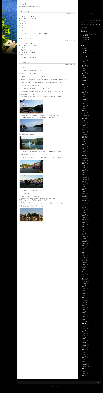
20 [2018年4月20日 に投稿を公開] (93, 22)
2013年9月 (84, 285)
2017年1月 (84, 215)
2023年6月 (84, 87)
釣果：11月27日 (85, 41)
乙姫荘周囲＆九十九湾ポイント (88, 50)
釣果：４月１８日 (25, 11)
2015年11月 (84, 240)
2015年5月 (84, 250)
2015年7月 (84, 247)
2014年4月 (84, 273)
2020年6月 (84, 144)
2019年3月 (84, 170)
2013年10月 (84, 283)
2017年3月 (84, 212)
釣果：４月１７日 (25, 38)
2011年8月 (84, 328)
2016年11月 (84, 219)
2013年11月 (84, 281)
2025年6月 (84, 61)
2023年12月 (84, 77)
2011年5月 (84, 333)
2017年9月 (84, 202)
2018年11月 (84, 177)
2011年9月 (84, 326)
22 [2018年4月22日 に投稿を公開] (99, 22)
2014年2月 (84, 276)
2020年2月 (84, 151)
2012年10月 (84, 304)
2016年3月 (84, 233)
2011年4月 (84, 335)
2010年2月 (84, 359)
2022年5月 (84, 108)
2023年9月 (84, 82)
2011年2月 (84, 338)
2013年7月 (84, 288)
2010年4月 (84, 356)
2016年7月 (84, 226)
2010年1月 (84, 361)
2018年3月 (84, 191)
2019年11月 (84, 157)
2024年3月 (84, 72)
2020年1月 (84, 153)
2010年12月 (84, 342)
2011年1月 (84, 340)
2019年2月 (84, 172)
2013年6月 (84, 290)
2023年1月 (84, 96)
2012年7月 (84, 309)
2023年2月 (84, 94)
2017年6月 (84, 207)
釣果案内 (84, 52)
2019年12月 (84, 155)
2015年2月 (84, 255)
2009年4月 (84, 375)
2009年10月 (84, 366)
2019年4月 (84, 169)
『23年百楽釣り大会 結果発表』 (89, 34)
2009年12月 (84, 363)
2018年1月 (84, 195)
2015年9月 (84, 243)
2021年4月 (84, 129)
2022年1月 (84, 113)
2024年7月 (84, 68)
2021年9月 (84, 120)
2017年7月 (84, 205)
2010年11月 (84, 344)
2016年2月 (84, 234)
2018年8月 (84, 183)
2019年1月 (84, 174)
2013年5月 (84, 292)
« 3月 (82, 27)
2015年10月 (84, 241)
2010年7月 (84, 351)
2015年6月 (84, 248)
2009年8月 (84, 370)
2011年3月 (84, 337)
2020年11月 (84, 136)
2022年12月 (84, 98)
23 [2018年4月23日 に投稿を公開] (81, 24)
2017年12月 (84, 196)
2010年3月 (84, 357)
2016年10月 (84, 221)
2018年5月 (84, 188)
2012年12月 (84, 300)
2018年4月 (84, 189)
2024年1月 (84, 75)
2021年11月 (84, 117)
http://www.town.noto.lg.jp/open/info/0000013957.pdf (48, 82)
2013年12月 (84, 279)
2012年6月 (84, 311)
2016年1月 (84, 236)
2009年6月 (84, 373)
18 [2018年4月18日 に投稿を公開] (88, 22)
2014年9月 (84, 264)
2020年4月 (84, 148)
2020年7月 (84, 143)
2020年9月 (84, 139)
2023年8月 (84, 84)
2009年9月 (84, 368)
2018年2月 (84, 193)
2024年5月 (84, 70)
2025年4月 (84, 63)
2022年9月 (84, 101)
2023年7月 (84, 86)
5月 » (85, 27)
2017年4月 (84, 210)
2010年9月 (84, 347)
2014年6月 (84, 269)
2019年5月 (84, 167)
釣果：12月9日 (85, 35)
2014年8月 (84, 266)
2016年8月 (84, 224)
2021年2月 (84, 131)
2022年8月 (84, 103)
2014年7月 (84, 267)
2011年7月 (84, 330)
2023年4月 (84, 91)
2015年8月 (84, 245)
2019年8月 (84, 162)
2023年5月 (84, 89)
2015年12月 (84, 238)
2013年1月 (84, 299)
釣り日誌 (73, 13)
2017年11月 (84, 198)
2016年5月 (84, 229)
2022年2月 (84, 112)
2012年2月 (84, 318)
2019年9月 (84, 160)
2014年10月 (84, 262)
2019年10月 (84, 158)
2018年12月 (84, 176)
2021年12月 (84, 115)
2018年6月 (84, 186)
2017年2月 (84, 214)
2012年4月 (84, 314)
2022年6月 (84, 106)
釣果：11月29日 (85, 37)
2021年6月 (84, 125)
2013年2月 (84, 297)
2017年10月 (84, 200)
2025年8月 (84, 60)
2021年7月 (84, 124)
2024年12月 (84, 65)
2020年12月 (84, 134)
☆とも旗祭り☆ (24, 62)
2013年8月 (84, 286)
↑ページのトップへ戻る (95, 382)
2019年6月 (84, 165)
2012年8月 (84, 307)
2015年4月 (84, 252)
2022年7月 (84, 105)
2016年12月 (84, 217)
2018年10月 (84, 179)
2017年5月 (84, 208)
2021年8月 (84, 122)
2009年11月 (84, 364)
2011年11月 (84, 323)
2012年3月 (84, 316)
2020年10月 (84, 137)
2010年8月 (84, 349)
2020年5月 (84, 146)
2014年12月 (84, 259)
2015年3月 (84, 253)
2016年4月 (84, 231)
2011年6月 (84, 331)
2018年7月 (84, 184)
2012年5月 (84, 312)
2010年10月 (84, 345)
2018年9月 (84, 181)
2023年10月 (84, 80)
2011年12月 (84, 321)
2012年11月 (84, 302)
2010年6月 (84, 352)
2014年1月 (84, 278)
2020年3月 (84, 150)
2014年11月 (84, 260)
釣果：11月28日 (85, 39)
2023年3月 (84, 92)
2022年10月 (84, 99)
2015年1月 (84, 257)
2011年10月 (84, 325)
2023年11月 (84, 79)
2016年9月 (84, 222)
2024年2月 (84, 73)
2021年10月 (84, 118)
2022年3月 (84, 110)
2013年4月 (84, 293)
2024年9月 (84, 66)
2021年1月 (84, 132)
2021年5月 (84, 127)
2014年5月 (84, 271)
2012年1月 (84, 319)
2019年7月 (84, 163)
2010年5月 (84, 354)
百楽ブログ (72, 64)
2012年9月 (84, 305)
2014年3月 (84, 274)
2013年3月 (84, 295)
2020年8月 (84, 141)
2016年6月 (84, 228)
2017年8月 (84, 203)
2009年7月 (84, 371)
